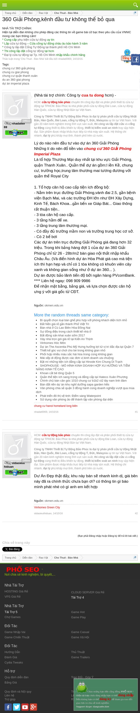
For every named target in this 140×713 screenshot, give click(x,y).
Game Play (78, 617)
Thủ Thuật (78, 652)
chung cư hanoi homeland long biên (56, 405)
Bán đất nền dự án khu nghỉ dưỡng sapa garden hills (74, 384)
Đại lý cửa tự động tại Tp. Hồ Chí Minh (29, 55)
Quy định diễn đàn (16, 677)
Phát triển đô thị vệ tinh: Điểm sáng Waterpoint (70, 395)
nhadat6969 (64, 58)
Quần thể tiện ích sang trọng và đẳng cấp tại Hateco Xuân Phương (84, 377)
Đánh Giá (11, 657)
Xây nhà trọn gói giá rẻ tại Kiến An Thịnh (66, 339)
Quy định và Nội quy (18, 691)
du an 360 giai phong (16, 79)
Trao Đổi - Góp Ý (82, 677)
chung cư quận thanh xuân (20, 75)
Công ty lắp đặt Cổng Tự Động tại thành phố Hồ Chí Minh (42, 47)
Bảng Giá (11, 682)
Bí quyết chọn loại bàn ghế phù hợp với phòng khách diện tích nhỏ (83, 320)
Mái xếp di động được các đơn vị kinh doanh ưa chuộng (77, 358)
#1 (136, 411)
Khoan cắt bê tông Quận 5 (57, 373)
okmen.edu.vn (54, 305)
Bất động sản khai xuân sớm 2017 (62, 335)
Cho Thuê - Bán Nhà (32, 58)
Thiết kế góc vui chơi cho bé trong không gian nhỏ (72, 350)
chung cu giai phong (15, 72)
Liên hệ (9, 695)
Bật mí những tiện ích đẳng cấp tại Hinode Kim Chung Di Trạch (81, 361)
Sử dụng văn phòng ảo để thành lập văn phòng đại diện (76, 399)
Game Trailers (80, 657)
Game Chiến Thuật (17, 637)
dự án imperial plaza (15, 83)
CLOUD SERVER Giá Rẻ (87, 592)
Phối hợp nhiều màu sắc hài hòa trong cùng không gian (76, 354)
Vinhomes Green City (47, 507)
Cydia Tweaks (14, 662)
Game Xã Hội (80, 637)
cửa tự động (18, 43)
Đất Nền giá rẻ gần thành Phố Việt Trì (64, 324)
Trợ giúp (10, 699)
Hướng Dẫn (12, 652)
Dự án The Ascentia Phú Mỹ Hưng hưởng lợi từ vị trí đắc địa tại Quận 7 (87, 346)
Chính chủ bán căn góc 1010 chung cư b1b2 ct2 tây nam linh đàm (83, 380)
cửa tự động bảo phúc (56, 102)
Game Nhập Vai (15, 632)
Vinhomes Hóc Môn (53, 343)
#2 (136, 513)
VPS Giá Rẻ (12, 596)
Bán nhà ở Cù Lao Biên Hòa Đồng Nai (65, 327)
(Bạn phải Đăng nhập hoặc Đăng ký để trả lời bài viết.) (108, 535)
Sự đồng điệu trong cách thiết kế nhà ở (65, 331)
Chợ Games (12, 617)
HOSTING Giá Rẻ (16, 591)
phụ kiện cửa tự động (32, 39)
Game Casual (80, 632)
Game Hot (78, 612)
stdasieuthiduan (43, 513)
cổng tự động (35, 51)
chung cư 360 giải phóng (18, 68)
